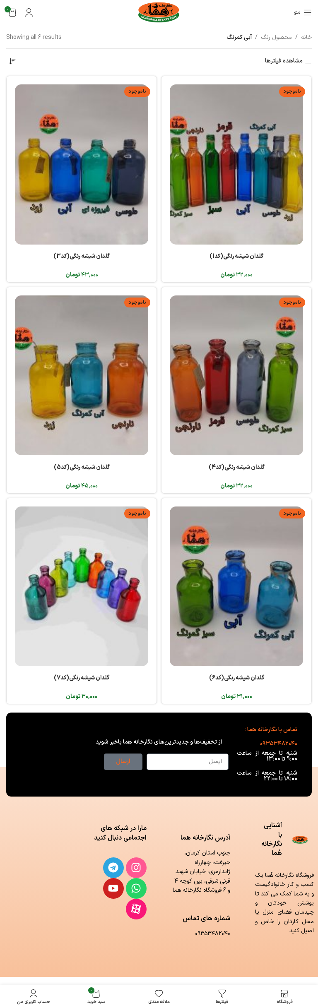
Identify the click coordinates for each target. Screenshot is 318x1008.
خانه (306, 37)
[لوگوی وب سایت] (159, 12)
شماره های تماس (206, 919)
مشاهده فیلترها (284, 61)
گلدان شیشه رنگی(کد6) (236, 678)
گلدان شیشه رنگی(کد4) (237, 467)
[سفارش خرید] (12, 61)
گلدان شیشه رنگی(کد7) (81, 678)
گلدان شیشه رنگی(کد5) (82, 467)
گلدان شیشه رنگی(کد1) (236, 256)
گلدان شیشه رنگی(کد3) (81, 256)
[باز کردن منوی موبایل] (303, 12)
